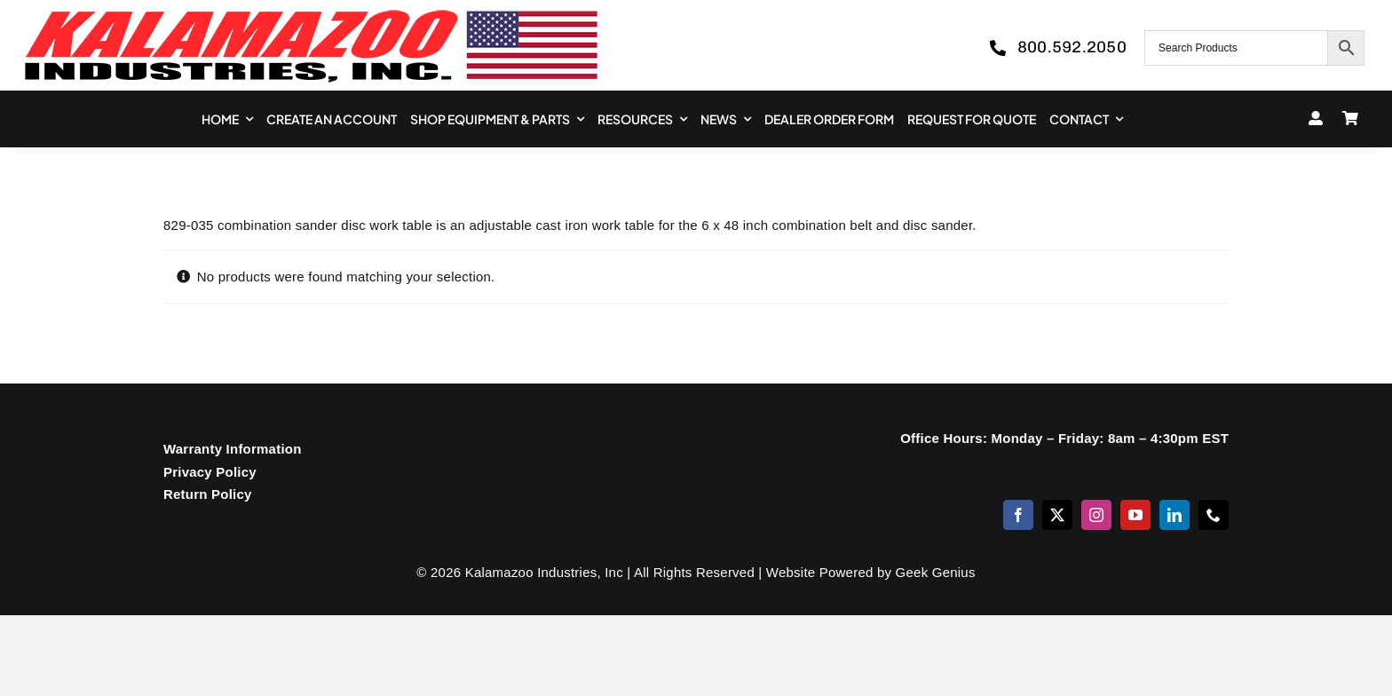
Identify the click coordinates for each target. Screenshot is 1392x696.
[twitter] (1057, 515)
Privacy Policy (210, 471)
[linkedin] (1174, 515)
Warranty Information (232, 448)
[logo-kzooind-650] (310, 15)
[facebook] (1018, 515)
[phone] (1213, 515)
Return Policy (207, 494)
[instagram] (1096, 515)
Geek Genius (936, 572)
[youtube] (1135, 515)
